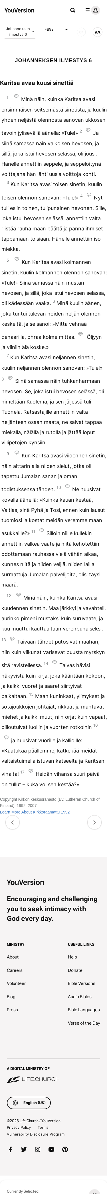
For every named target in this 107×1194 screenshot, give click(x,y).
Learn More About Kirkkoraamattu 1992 (35, 812)
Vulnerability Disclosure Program (35, 1134)
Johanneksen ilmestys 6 (20, 31)
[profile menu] (91, 10)
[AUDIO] (81, 32)
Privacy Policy (19, 1127)
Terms (43, 1127)
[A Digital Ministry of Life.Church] (53, 1071)
